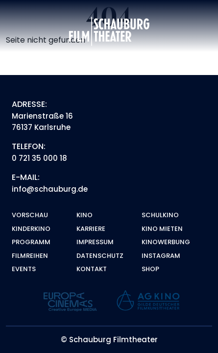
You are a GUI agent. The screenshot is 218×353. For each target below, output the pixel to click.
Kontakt (91, 269)
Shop (150, 269)
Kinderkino (31, 228)
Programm (31, 242)
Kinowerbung (166, 242)
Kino (84, 215)
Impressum (95, 242)
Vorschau (30, 215)
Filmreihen (30, 255)
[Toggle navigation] (199, 32)
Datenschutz (99, 255)
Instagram (161, 255)
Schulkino (160, 215)
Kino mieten (162, 228)
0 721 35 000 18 (39, 158)
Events (24, 269)
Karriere (90, 228)
